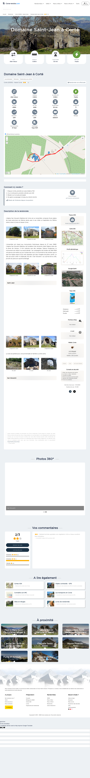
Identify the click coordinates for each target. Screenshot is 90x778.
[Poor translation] (3, 758)
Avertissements (72, 737)
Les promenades (8, 79)
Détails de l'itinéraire (19, 230)
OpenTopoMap (63, 173)
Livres (27, 733)
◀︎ (8, 518)
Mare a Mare (50, 730)
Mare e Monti (50, 731)
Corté (70, 393)
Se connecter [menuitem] (85, 3)
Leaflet (57, 173)
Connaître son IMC (20, 623)
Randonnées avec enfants (26, 79)
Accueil (4, 14)
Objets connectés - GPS (63, 614)
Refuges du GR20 (30, 730)
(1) (48, 14)
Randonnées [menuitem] (38, 3)
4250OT (55, 117)
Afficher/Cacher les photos (12, 134)
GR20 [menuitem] (48, 3)
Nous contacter (9, 733)
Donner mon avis (17, 575)
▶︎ (83, 518)
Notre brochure (9, 731)
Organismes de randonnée (32, 735)
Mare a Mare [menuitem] (57, 3)
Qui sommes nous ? (9, 728)
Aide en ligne (71, 728)
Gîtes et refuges (19, 632)
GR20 (48, 728)
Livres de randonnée (62, 632)
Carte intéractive (51, 735)
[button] (63, 147)
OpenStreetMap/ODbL (76, 173)
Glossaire (70, 730)
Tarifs (6, 730)
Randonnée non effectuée (76, 82)
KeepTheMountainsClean (13, 471)
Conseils (28, 728)
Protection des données (74, 733)
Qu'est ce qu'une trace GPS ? (72, 253)
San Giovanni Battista (78, 393)
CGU (69, 735)
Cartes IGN (18, 614)
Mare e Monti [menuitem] (68, 3)
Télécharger (35, 126)
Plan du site (71, 731)
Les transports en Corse (63, 623)
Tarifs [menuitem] (77, 3)
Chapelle (64, 393)
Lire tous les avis (17, 580)
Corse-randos (11, 3)
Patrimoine (16, 79)
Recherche (10, 14)
